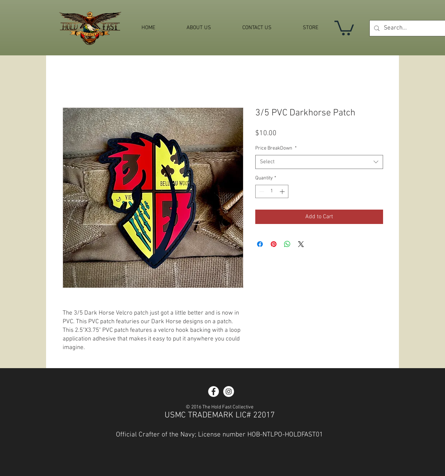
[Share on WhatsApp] (287, 244)
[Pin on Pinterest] (273, 244)
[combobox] (319, 162)
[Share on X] (301, 244)
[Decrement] (260, 191)
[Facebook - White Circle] (213, 391)
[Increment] (282, 191)
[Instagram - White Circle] (228, 391)
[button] (344, 27)
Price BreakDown (276, 148)
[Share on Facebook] (260, 244)
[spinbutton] (271, 191)
